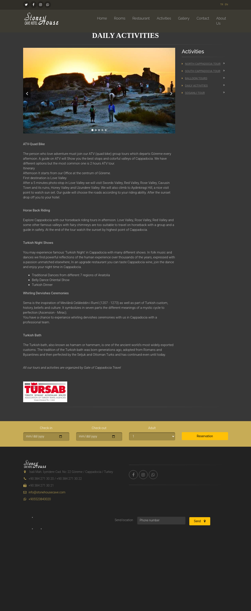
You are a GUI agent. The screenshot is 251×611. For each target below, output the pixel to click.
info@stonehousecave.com (44, 492)
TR (221, 4)
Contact (203, 18)
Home (102, 18)
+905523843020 (37, 499)
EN (226, 4)
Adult (152, 428)
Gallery (184, 18)
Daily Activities (195, 85)
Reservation (205, 436)
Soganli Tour (193, 92)
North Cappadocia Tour (201, 63)
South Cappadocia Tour (201, 71)
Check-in (46, 428)
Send (200, 521)
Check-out (99, 428)
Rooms (119, 18)
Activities (164, 18)
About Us (221, 21)
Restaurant (141, 18)
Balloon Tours (194, 78)
